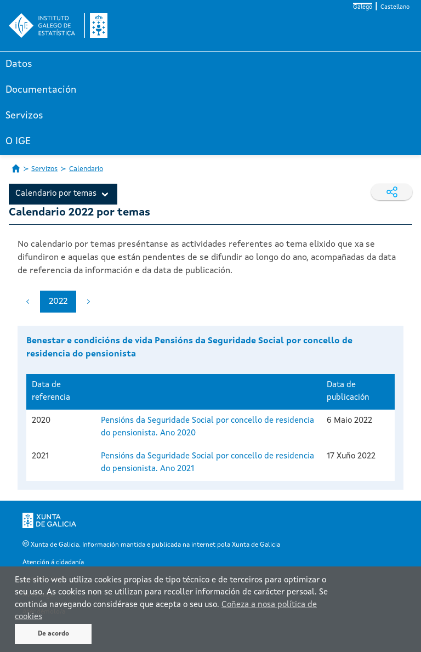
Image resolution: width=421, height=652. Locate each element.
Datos (18, 64)
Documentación (40, 90)
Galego (362, 7)
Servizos (24, 116)
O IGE (18, 141)
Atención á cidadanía (53, 562)
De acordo (53, 634)
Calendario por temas (55, 194)
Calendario (86, 169)
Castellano (394, 7)
